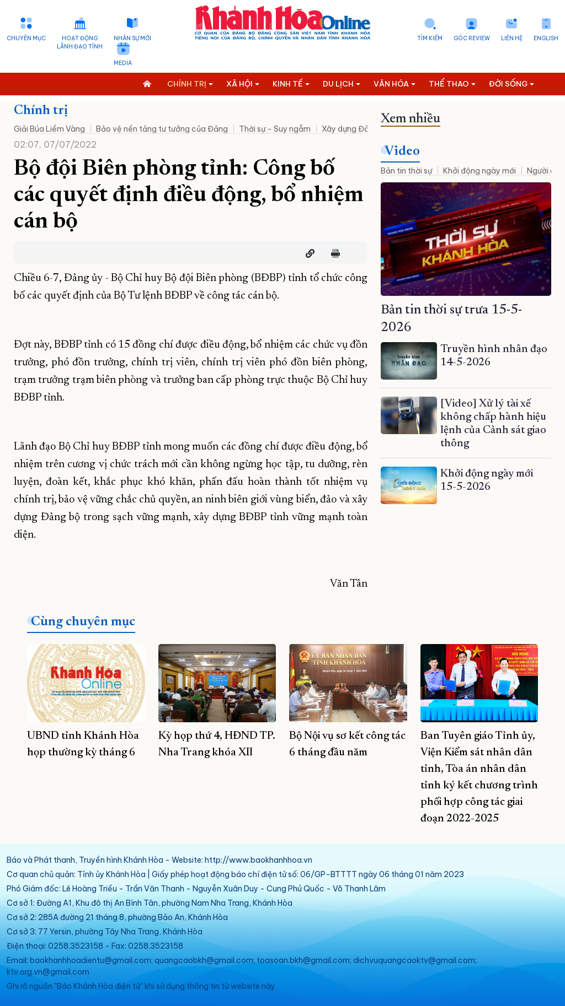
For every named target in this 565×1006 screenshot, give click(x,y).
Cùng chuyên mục (83, 622)
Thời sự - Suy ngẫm (275, 129)
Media (123, 63)
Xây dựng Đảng (350, 129)
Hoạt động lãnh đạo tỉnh (80, 42)
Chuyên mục (26, 38)
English (546, 38)
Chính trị (41, 110)
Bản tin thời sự (406, 171)
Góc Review (472, 38)
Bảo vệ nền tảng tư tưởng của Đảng (162, 129)
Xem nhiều (410, 119)
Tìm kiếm (430, 38)
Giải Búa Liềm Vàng (49, 129)
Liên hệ (512, 38)
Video (402, 151)
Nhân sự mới (132, 38)
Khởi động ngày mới (479, 171)
